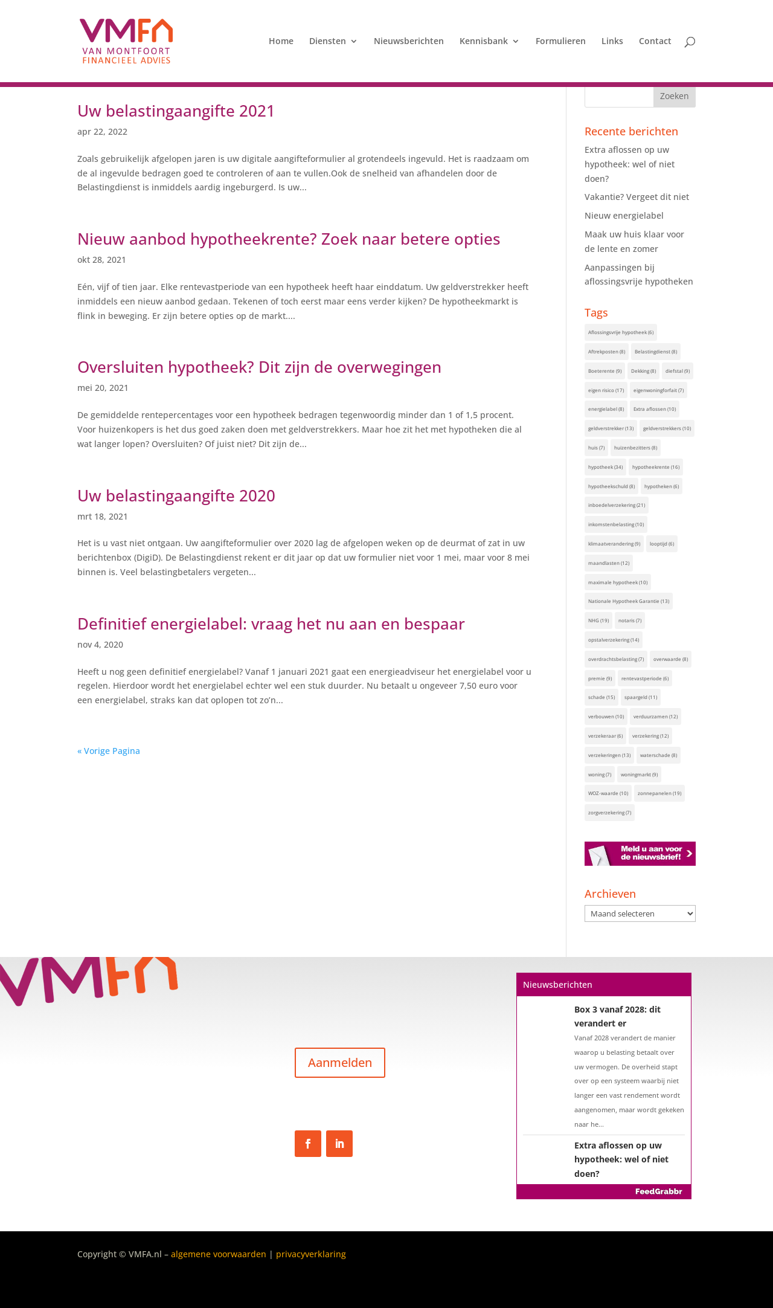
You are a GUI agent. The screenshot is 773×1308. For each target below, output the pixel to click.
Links (612, 42)
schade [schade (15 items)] (601, 697)
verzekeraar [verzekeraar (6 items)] (605, 735)
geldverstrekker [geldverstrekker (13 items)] (610, 428)
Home (281, 42)
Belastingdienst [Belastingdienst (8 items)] (656, 351)
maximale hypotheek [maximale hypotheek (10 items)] (617, 582)
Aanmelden (340, 1062)
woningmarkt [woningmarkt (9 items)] (639, 774)
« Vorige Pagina (108, 750)
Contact (655, 42)
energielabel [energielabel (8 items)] (606, 408)
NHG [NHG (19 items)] (598, 620)
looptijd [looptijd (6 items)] (662, 543)
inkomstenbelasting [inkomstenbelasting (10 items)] (616, 524)
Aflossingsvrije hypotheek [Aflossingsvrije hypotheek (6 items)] (620, 332)
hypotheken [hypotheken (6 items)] (661, 486)
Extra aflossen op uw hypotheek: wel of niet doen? (630, 164)
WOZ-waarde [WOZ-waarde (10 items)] (608, 793)
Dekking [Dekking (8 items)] (643, 370)
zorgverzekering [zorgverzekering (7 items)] (609, 812)
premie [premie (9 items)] (600, 678)
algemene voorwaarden (218, 1254)
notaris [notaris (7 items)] (629, 620)
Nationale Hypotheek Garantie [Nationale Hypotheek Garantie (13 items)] (628, 601)
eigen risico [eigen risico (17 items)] (606, 390)
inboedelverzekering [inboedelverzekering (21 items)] (616, 504)
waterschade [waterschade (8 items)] (658, 755)
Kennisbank (484, 42)
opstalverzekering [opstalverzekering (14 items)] (613, 639)
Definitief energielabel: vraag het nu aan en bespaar (271, 623)
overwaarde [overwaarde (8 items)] (670, 659)
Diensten (327, 42)
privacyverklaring (311, 1254)
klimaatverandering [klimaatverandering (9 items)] (614, 543)
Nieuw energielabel (624, 215)
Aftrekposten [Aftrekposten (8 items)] (606, 351)
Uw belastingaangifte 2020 (176, 495)
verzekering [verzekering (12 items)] (650, 735)
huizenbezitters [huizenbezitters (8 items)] (635, 447)
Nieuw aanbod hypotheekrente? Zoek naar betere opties (289, 239)
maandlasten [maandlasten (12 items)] (608, 562)
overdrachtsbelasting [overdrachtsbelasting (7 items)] (616, 659)
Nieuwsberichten (409, 42)
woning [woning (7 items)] (599, 774)
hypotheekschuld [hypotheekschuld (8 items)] (611, 486)
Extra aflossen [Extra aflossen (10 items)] (654, 408)
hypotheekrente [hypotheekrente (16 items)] (655, 466)
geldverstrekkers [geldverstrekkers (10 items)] (667, 428)
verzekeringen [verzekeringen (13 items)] (609, 755)
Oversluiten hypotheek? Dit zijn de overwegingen (259, 367)
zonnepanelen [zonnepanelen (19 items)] (659, 793)
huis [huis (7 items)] (596, 447)
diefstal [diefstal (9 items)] (678, 370)
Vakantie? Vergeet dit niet (637, 196)
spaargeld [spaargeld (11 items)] (640, 697)
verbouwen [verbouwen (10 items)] (606, 716)
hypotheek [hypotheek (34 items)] (605, 466)
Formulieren (561, 42)
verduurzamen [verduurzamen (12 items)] (655, 716)
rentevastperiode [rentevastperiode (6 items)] (645, 678)
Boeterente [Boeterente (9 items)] (604, 370)
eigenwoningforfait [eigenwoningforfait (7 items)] (658, 390)
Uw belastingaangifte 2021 (176, 110)
